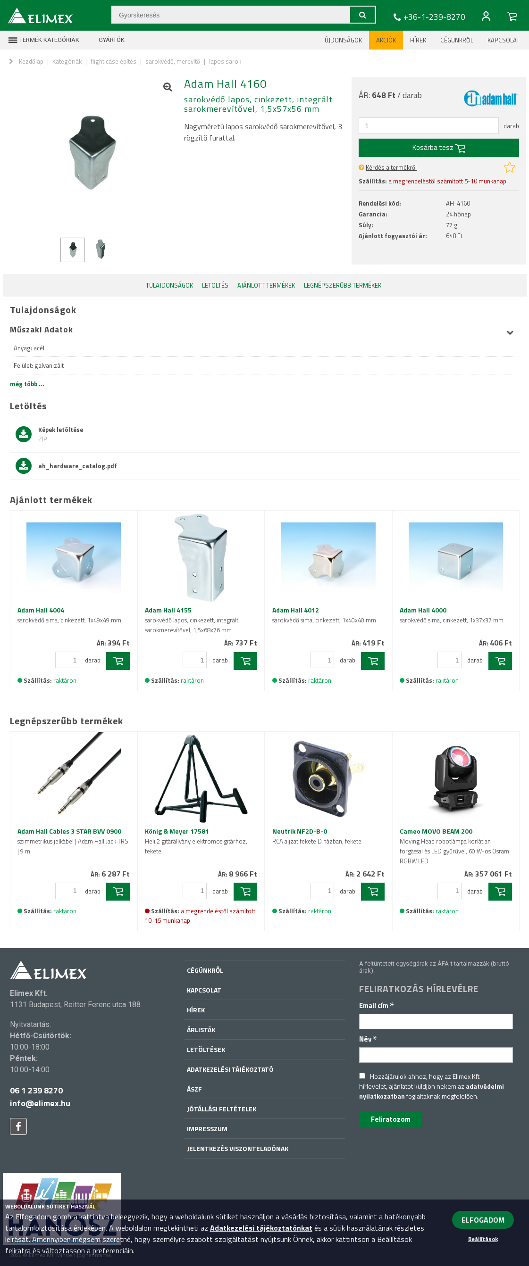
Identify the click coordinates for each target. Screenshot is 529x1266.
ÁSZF (194, 1089)
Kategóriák (67, 61)
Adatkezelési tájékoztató (230, 1069)
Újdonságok (343, 40)
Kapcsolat (503, 40)
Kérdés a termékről (391, 167)
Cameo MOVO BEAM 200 (454, 846)
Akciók (386, 40)
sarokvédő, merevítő (172, 61)
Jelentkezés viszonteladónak (237, 1148)
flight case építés (113, 61)
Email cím (376, 1005)
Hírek (418, 40)
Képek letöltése (49, 434)
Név (368, 1039)
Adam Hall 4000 (452, 615)
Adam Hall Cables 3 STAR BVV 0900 (72, 841)
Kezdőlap (31, 61)
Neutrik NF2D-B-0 (316, 836)
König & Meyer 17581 (196, 841)
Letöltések (206, 1049)
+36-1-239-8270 (428, 17)
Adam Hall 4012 (324, 615)
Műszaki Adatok (262, 329)
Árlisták (201, 1029)
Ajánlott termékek (266, 285)
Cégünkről (456, 40)
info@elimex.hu (40, 1103)
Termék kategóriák (43, 40)
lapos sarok (225, 61)
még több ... (27, 384)
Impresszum (207, 1129)
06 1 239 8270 (36, 1090)
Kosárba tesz (438, 147)
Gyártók (106, 40)
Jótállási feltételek (221, 1109)
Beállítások (483, 1238)
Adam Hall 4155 (191, 620)
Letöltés (215, 285)
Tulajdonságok (169, 285)
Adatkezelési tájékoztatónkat (261, 1227)
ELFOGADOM (483, 1219)
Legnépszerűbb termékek (342, 285)
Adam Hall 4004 (69, 615)
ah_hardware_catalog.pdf (66, 466)
